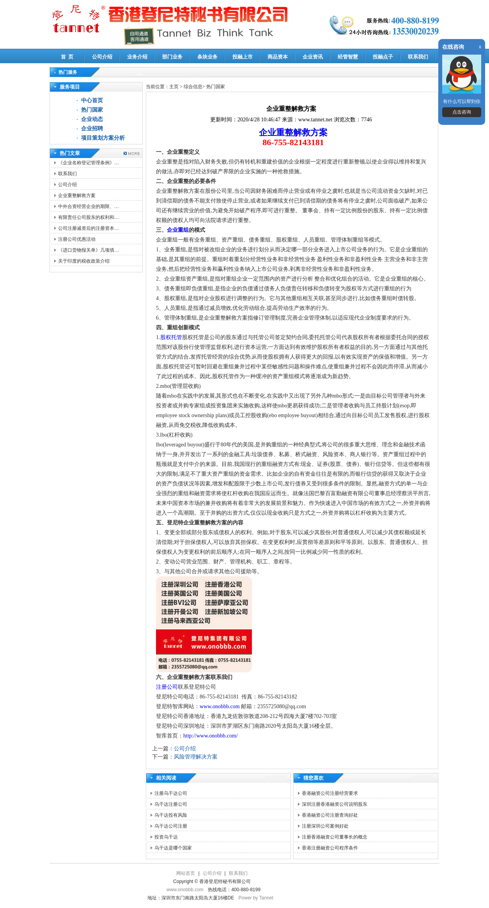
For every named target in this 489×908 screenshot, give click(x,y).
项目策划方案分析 (103, 138)
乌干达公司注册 (170, 826)
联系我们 (418, 57)
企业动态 (92, 119)
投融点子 (383, 57)
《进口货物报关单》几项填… (88, 250)
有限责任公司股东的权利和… (88, 217)
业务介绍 (137, 57)
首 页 (67, 57)
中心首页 (92, 100)
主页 (174, 86)
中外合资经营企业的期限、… (88, 206)
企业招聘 (92, 128)
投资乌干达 (166, 837)
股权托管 (171, 337)
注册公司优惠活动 (77, 239)
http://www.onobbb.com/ (210, 736)
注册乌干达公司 (170, 793)
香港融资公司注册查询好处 (330, 815)
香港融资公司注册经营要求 (330, 793)
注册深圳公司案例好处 (325, 826)
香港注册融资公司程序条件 (330, 848)
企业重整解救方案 (77, 195)
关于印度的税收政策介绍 (84, 261)
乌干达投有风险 (170, 815)
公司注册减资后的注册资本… (88, 228)
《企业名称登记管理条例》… (88, 162)
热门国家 (92, 110)
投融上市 (242, 57)
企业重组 (178, 230)
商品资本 (278, 57)
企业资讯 (313, 57)
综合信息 (193, 86)
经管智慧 (348, 57)
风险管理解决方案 (196, 757)
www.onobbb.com (220, 706)
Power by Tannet (256, 898)
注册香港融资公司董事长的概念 (334, 837)
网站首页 (185, 873)
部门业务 (172, 57)
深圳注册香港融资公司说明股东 (334, 804)
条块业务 (207, 57)
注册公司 (167, 687)
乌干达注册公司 (170, 804)
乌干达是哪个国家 (173, 848)
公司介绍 (102, 57)
